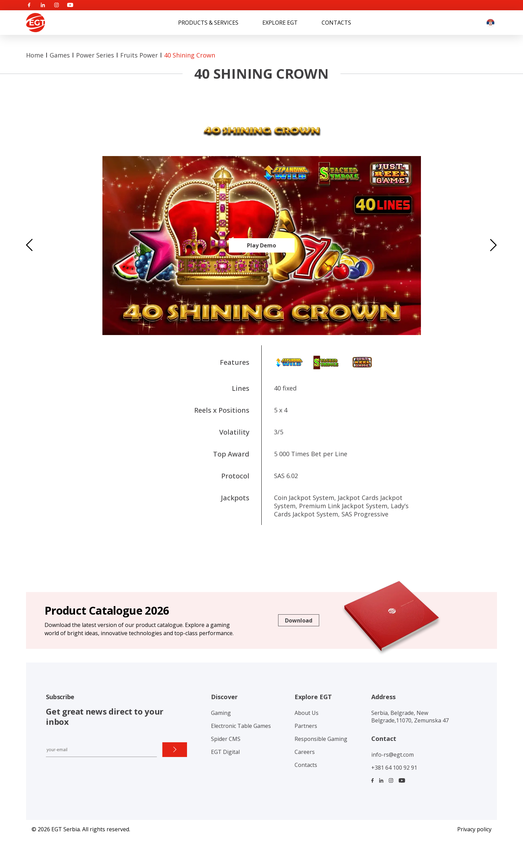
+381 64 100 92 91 (394, 767)
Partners (306, 726)
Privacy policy (474, 829)
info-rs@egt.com (392, 754)
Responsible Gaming (321, 739)
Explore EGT (280, 23)
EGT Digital (225, 752)
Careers (305, 752)
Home (34, 55)
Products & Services (208, 23)
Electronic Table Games (241, 726)
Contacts (336, 23)
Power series (95, 55)
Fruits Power (139, 55)
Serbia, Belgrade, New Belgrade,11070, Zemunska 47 (410, 716)
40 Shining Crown (189, 55)
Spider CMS (225, 739)
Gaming (221, 713)
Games (60, 55)
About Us (307, 713)
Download (298, 620)
